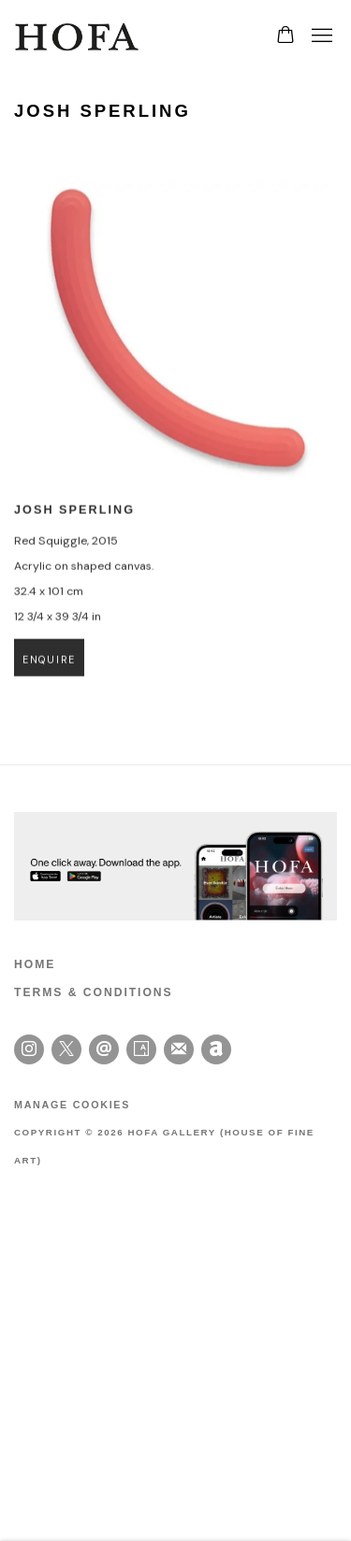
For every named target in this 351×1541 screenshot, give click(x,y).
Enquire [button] (49, 670)
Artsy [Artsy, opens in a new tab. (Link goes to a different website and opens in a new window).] (141, 1049)
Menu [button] (320, 36)
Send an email (104, 1049)
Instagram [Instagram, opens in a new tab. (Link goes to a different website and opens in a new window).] (29, 1049)
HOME (34, 964)
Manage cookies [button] (72, 1104)
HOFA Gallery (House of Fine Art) (79, 36)
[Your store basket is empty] (285, 36)
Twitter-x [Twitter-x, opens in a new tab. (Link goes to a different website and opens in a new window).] (66, 1049)
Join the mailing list (179, 1049)
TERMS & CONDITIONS (93, 992)
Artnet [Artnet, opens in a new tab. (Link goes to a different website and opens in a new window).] (216, 1049)
